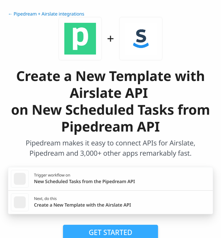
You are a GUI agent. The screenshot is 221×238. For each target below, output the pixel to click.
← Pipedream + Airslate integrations (46, 14)
